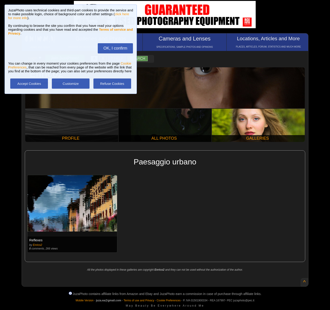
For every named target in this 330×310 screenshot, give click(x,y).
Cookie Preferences (168, 300)
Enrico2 (37, 245)
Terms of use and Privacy (139, 300)
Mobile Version (85, 300)
